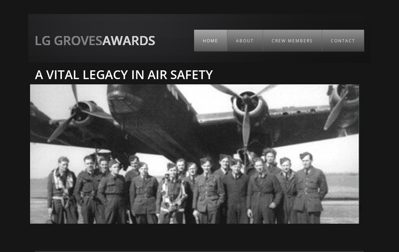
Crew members (292, 41)
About (245, 41)
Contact (343, 41)
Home (210, 41)
